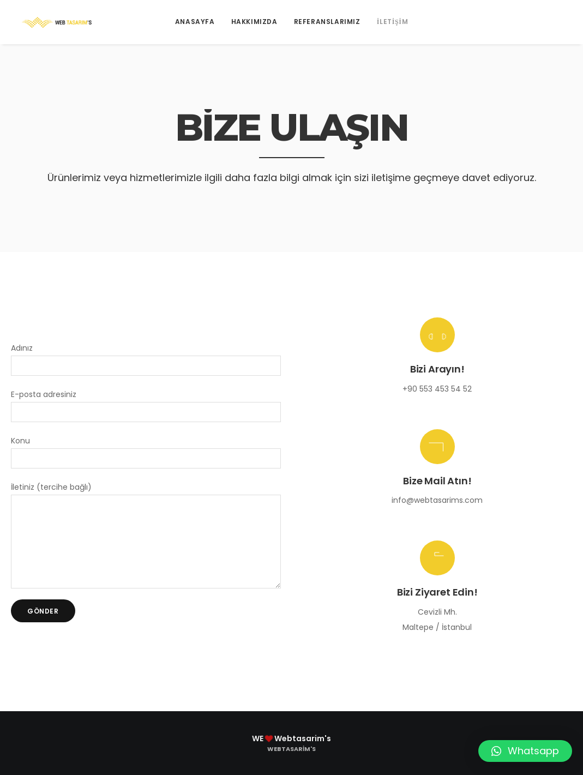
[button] (525, 751)
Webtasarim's (291, 748)
